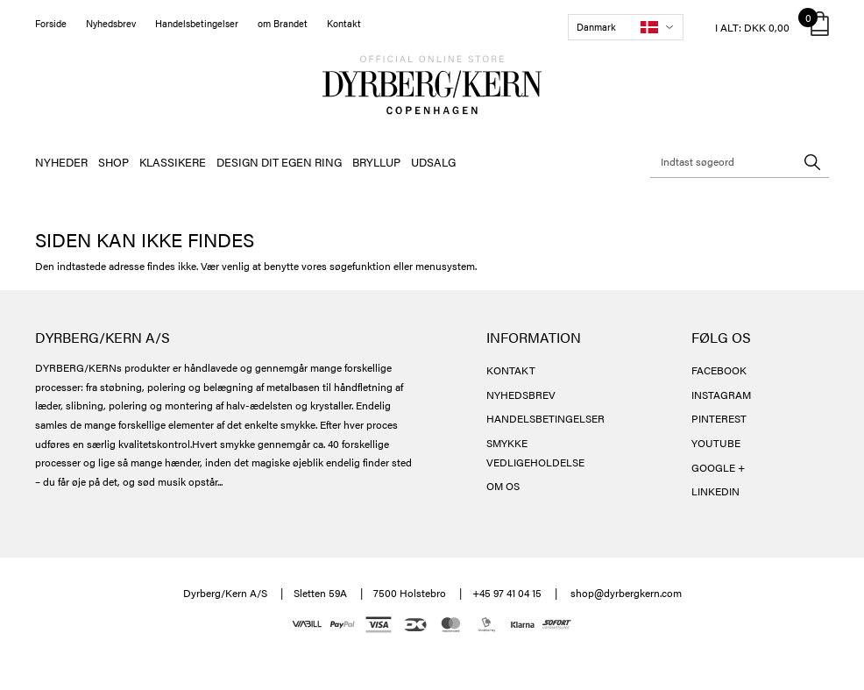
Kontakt (344, 23)
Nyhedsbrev (111, 23)
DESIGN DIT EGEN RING (279, 161)
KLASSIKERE (172, 161)
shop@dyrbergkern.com (626, 593)
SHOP (113, 161)
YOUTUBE (715, 443)
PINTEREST (719, 418)
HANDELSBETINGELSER (545, 418)
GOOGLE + (718, 467)
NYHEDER (61, 161)
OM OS (503, 486)
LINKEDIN (715, 491)
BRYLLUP (376, 161)
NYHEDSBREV (521, 394)
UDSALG (433, 161)
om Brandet (283, 23)
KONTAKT (510, 370)
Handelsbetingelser (196, 23)
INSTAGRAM (721, 394)
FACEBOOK (719, 370)
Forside (51, 23)
